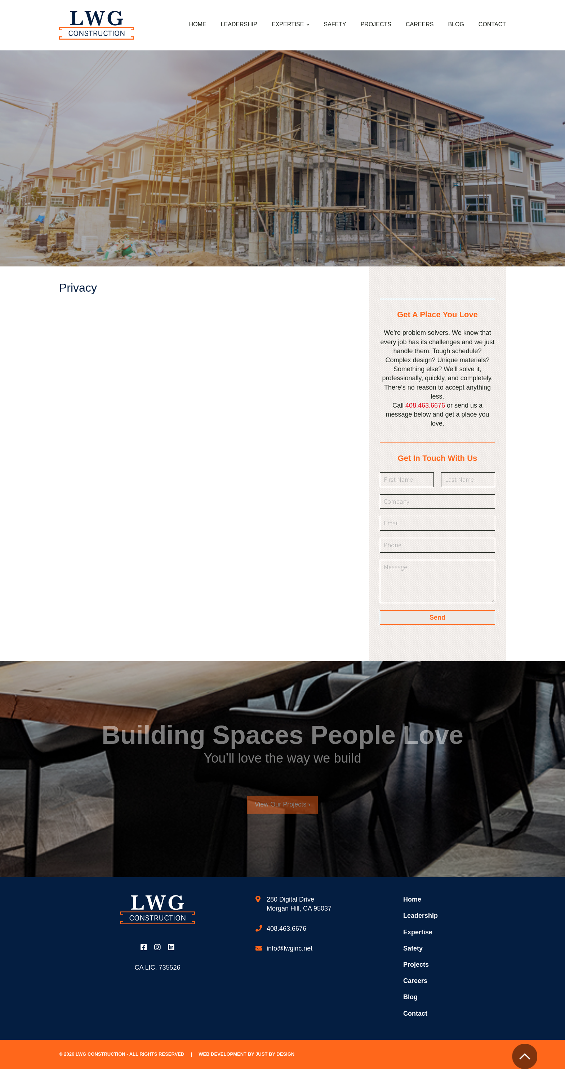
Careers (419, 24)
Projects (376, 24)
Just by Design (274, 1054)
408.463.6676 (425, 405)
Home (197, 24)
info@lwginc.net (289, 948)
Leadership (239, 24)
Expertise (288, 24)
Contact (492, 24)
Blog (456, 24)
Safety (335, 24)
